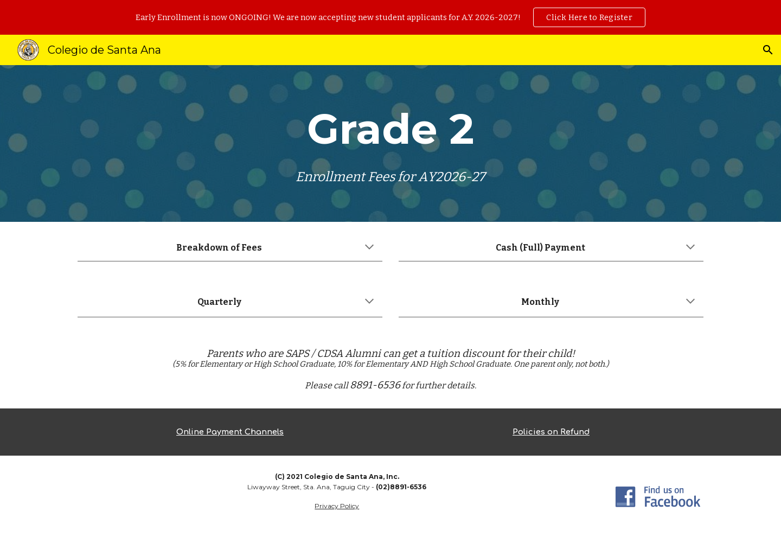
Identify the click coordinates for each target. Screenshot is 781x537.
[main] (390, 143)
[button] (768, 50)
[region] (390, 17)
